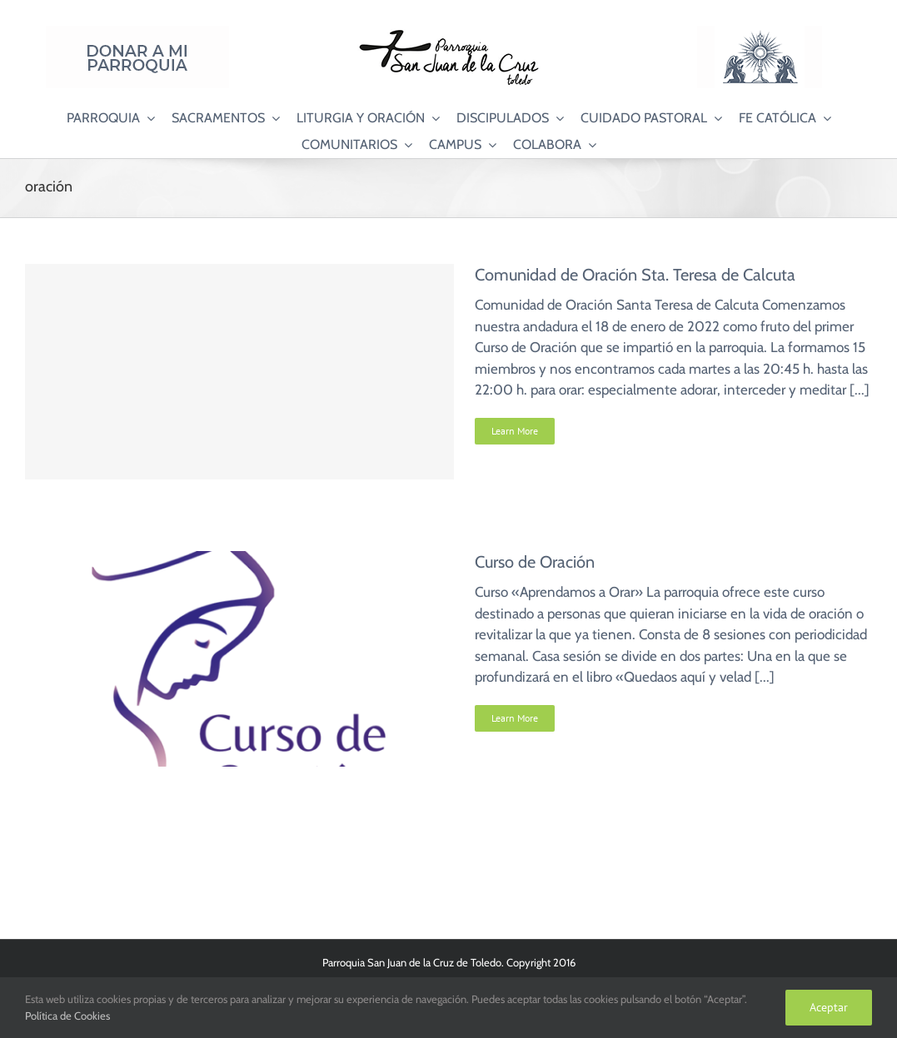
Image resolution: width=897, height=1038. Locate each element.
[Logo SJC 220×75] (449, 32)
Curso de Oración (535, 562)
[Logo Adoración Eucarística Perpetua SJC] (759, 32)
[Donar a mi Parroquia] (137, 32)
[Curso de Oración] (239, 561)
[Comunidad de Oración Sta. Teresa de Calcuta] (239, 371)
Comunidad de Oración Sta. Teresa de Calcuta (635, 275)
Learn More (514, 431)
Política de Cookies (67, 1015)
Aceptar (829, 1007)
